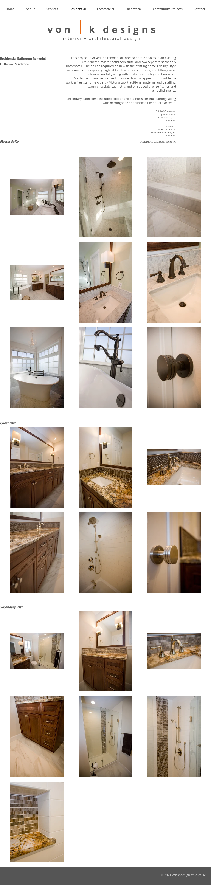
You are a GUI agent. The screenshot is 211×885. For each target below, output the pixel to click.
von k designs (102, 29)
